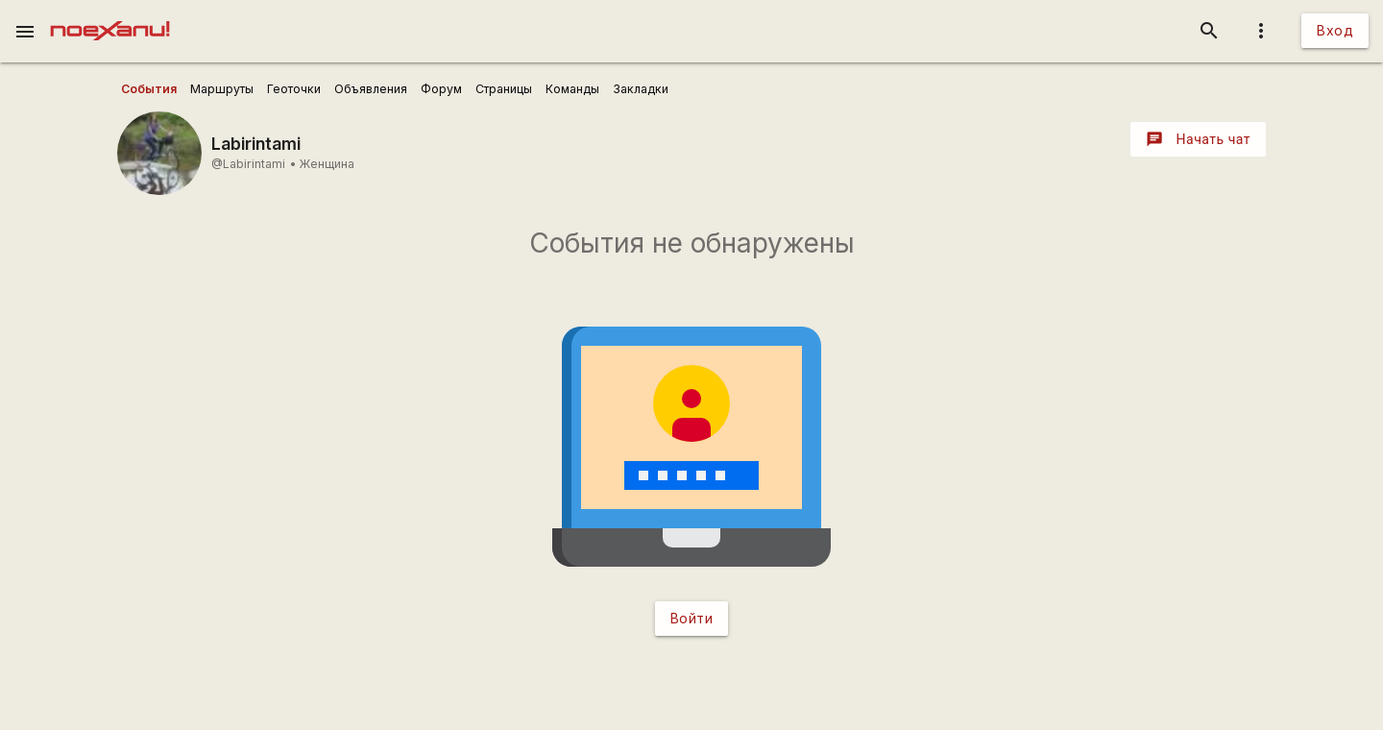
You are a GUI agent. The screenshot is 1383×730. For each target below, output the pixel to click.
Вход (1335, 30)
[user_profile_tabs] (148, 89)
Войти (692, 618)
